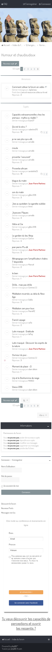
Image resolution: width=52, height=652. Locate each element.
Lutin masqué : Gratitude (23, 331)
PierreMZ (31, 311)
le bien (15, 273)
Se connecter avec (26, 603)
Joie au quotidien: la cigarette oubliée (28, 203)
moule (15, 148)
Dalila (30, 299)
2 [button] (24, 69)
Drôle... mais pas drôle (22, 284)
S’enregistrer (17, 460)
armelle (31, 142)
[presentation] (28, 577)
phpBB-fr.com (16, 649)
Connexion (5, 460)
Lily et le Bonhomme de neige (25, 378)
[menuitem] (4, 4)
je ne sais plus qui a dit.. (22, 139)
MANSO (31, 381)
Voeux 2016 (17, 386)
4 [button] (31, 69)
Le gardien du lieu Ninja (22, 235)
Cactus (31, 238)
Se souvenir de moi (11, 486)
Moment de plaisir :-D (22, 366)
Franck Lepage (18, 319)
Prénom (12, 544)
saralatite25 (33, 171)
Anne (30, 206)
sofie (30, 322)
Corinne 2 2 (32, 287)
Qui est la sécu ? (19, 126)
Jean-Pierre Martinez (36, 183)
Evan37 (31, 120)
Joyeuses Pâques (20, 212)
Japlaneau (32, 89)
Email (11, 533)
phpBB (14, 646)
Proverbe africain (19, 168)
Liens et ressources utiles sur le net (34, 92)
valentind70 (33, 129)
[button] (38, 69)
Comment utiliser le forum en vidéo (28, 86)
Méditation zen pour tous (23, 308)
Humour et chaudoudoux (18, 54)
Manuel (31, 264)
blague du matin (19, 180)
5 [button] (34, 69)
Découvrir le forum (8, 503)
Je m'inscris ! (26, 592)
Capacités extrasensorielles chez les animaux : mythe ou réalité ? (28, 116)
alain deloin (32, 369)
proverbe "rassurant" (21, 156)
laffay (30, 334)
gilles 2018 (32, 195)
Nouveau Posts (7, 508)
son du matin (18, 192)
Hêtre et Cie (17, 224)
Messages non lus (8, 512)
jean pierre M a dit (20, 247)
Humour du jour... (19, 355)
